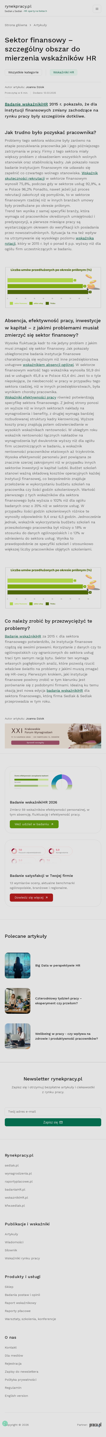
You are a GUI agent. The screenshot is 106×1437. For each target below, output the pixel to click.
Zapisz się (53, 1122)
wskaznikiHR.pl (16, 1197)
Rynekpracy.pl (19, 1155)
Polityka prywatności (20, 1380)
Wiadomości (14, 1242)
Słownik (11, 1250)
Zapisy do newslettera (21, 1371)
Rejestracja (13, 1363)
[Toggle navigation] (97, 9)
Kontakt (11, 1347)
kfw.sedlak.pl (15, 1205)
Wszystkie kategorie (23, 72)
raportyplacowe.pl (19, 1181)
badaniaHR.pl (15, 1189)
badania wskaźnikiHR (65, 690)
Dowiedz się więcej (31, 897)
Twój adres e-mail (22, 1111)
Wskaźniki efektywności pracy (30, 397)
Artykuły (40, 25)
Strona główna (16, 25)
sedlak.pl (12, 1165)
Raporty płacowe (18, 1311)
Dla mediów (14, 1355)
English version (16, 1396)
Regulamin (13, 1388)
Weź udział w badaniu (34, 824)
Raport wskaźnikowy (20, 1303)
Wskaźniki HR (63, 72)
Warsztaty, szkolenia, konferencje (30, 1319)
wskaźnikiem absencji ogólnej (48, 365)
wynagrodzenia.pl (18, 1173)
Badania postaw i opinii (22, 1295)
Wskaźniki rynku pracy (22, 1258)
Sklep (9, 1287)
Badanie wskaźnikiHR (26, 104)
